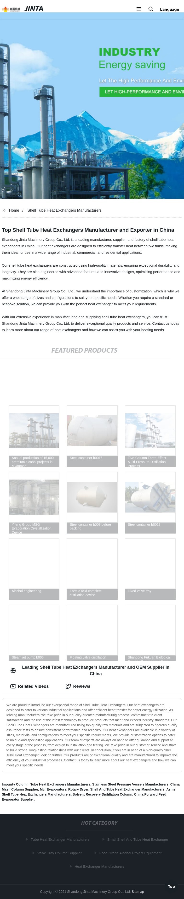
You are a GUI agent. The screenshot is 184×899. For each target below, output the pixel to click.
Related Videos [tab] (29, 686)
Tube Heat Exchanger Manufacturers (60, 839)
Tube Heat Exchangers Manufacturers (60, 784)
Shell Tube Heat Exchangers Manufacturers (65, 210)
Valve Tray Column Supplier (60, 853)
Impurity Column (15, 784)
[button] (138, 9)
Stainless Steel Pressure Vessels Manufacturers (130, 784)
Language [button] (169, 9)
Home (14, 210)
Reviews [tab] (77, 686)
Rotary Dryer (78, 789)
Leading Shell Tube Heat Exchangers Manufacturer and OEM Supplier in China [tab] (89, 670)
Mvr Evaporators (53, 789)
